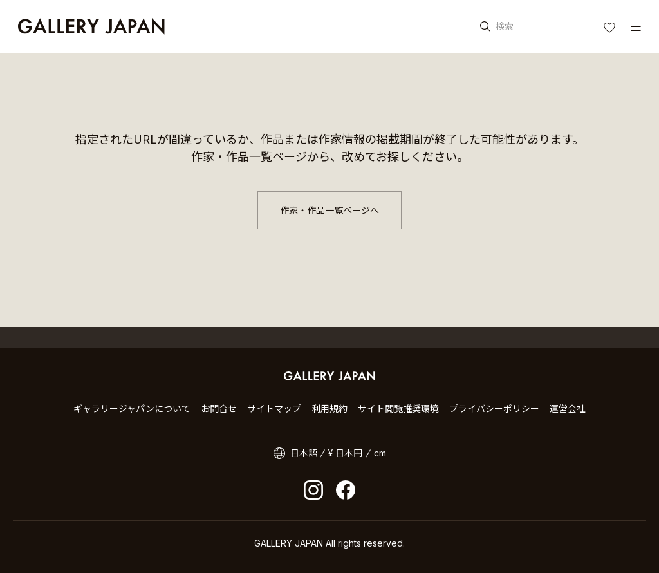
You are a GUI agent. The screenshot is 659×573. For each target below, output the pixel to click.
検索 (505, 26)
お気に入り (611, 29)
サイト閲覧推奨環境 (398, 408)
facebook (345, 490)
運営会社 (568, 408)
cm (380, 452)
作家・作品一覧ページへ (329, 210)
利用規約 (329, 408)
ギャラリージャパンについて (131, 408)
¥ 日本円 (345, 452)
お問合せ (219, 408)
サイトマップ (274, 408)
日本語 (303, 452)
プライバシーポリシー (494, 408)
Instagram (313, 490)
